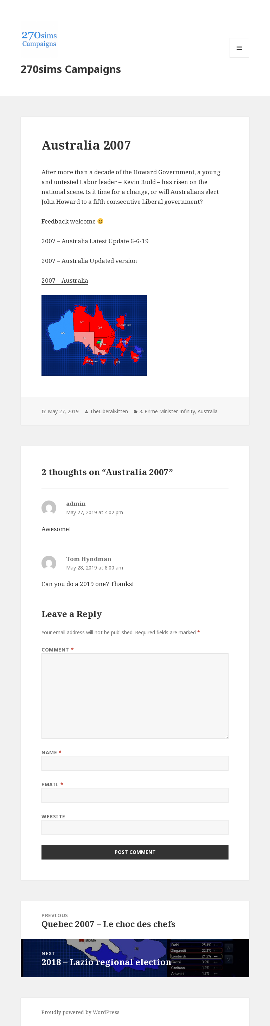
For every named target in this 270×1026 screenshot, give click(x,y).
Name (51, 752)
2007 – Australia (64, 280)
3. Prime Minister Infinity (167, 411)
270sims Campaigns (71, 69)
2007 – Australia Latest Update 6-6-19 (95, 241)
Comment (57, 649)
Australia (208, 411)
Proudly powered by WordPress (80, 1012)
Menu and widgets (239, 57)
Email (52, 784)
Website (53, 816)
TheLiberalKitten (109, 411)
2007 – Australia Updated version (89, 261)
